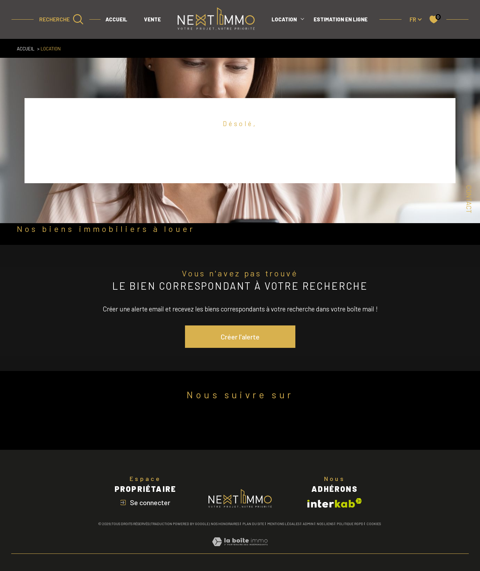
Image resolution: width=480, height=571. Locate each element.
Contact (469, 199)
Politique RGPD (350, 524)
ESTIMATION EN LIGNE (341, 19)
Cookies (373, 524)
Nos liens (325, 524)
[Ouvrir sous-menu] (302, 18)
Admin (308, 524)
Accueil (116, 19)
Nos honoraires (225, 524)
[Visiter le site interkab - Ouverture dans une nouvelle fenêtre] (334, 503)
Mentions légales (283, 524)
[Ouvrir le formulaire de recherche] (61, 19)
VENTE (152, 19)
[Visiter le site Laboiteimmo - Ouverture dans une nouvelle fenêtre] (240, 549)
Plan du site (253, 524)
